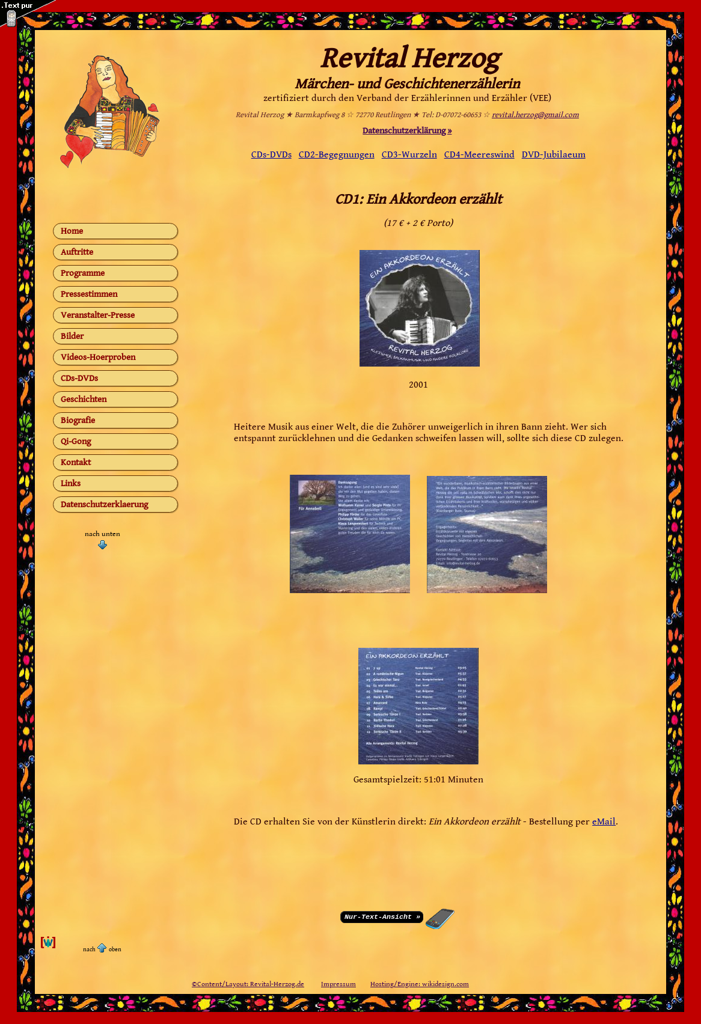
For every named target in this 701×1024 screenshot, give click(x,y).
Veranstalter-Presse (98, 315)
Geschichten (83, 399)
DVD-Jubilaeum (554, 154)
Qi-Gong (76, 441)
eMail (604, 821)
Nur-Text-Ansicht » (382, 916)
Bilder (72, 336)
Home (72, 231)
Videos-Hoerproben (98, 357)
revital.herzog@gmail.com (535, 115)
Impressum (338, 984)
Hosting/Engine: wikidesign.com (419, 984)
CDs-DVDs (79, 378)
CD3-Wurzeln (409, 154)
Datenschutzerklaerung (104, 504)
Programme (83, 273)
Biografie (78, 420)
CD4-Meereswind (479, 154)
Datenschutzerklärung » (407, 131)
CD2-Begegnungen (337, 154)
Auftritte (77, 252)
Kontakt (76, 462)
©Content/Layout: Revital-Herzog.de (248, 984)
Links (71, 483)
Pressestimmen (89, 294)
